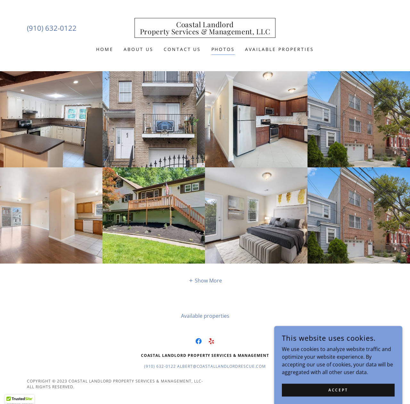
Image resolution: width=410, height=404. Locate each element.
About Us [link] (138, 49)
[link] (205, 32)
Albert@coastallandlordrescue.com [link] (221, 366)
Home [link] (104, 49)
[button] (205, 280)
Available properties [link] (279, 49)
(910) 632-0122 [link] (52, 28)
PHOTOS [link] (223, 49)
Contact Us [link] (182, 49)
